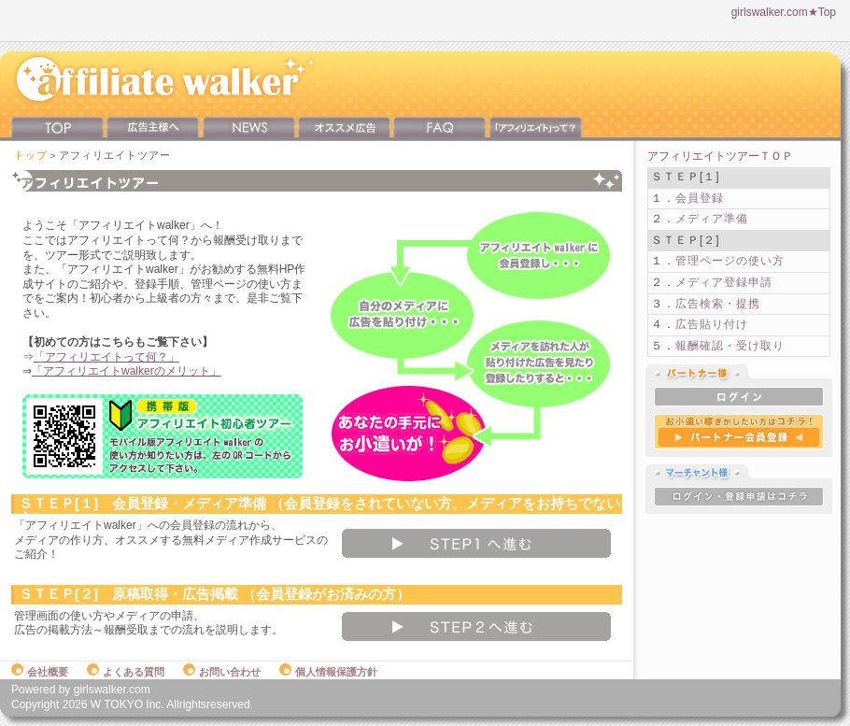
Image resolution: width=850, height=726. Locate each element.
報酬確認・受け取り (730, 345)
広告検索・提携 (717, 303)
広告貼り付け (711, 324)
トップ (31, 155)
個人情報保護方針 (328, 671)
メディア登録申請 (723, 282)
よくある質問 (125, 671)
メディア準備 (711, 218)
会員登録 (699, 198)
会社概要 (39, 671)
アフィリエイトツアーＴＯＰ (720, 156)
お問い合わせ (222, 671)
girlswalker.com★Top (783, 12)
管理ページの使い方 (730, 260)
